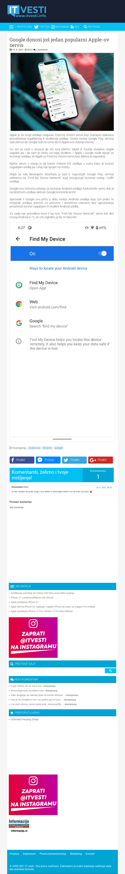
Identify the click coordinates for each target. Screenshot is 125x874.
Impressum (29, 853)
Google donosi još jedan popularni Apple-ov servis (59, 42)
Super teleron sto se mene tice (26, 686)
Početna (14, 853)
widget (58, 448)
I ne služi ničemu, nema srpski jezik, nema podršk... (37, 704)
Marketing (76, 853)
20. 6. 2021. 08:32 (104, 487)
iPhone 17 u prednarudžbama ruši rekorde (32, 597)
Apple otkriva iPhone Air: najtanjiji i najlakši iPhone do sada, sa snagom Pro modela (53, 606)
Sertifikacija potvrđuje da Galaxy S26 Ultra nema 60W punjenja (42, 593)
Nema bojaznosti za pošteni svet (27, 690)
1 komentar (42, 49)
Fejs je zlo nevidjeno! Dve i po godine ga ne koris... (36, 699)
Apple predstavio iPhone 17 (25, 602)
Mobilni (47, 448)
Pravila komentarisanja (53, 853)
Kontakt (90, 853)
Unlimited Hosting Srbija (25, 719)
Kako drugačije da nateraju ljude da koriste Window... (37, 695)
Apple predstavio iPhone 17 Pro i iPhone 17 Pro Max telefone (42, 611)
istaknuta (34, 448)
